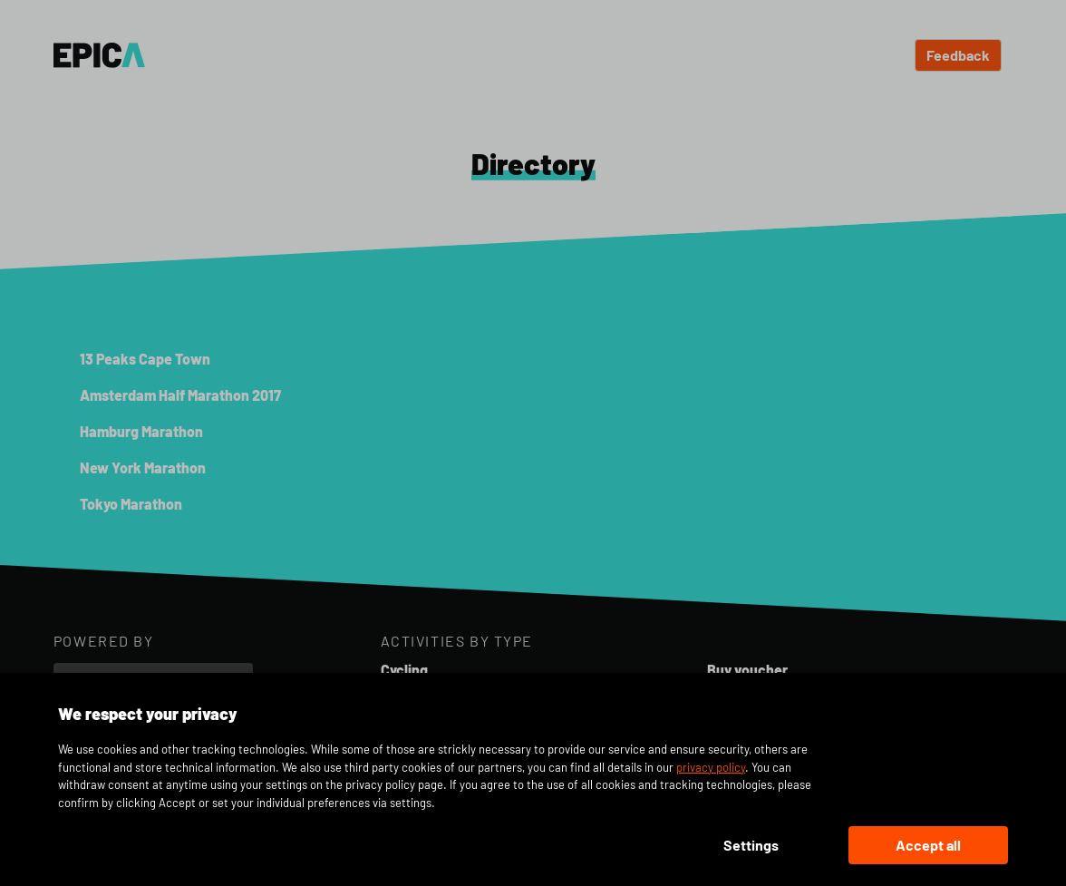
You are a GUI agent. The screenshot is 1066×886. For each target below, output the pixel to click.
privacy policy (710, 767)
